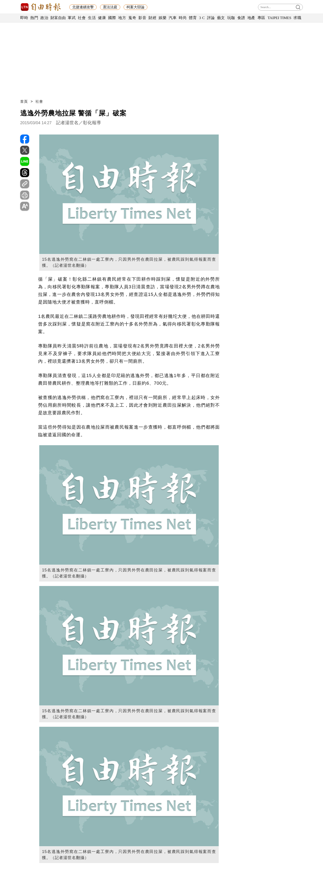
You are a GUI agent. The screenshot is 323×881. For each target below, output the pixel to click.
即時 (24, 18)
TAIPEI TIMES (279, 18)
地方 (122, 18)
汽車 (173, 18)
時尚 (183, 18)
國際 (112, 18)
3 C (202, 18)
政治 (44, 18)
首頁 (24, 101)
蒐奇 (132, 18)
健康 (102, 18)
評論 (211, 18)
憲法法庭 (110, 7)
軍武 (72, 18)
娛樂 (162, 18)
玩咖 (231, 18)
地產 (251, 18)
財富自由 (57, 18)
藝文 (221, 18)
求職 (297, 18)
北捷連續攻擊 (83, 7)
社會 (82, 18)
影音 (142, 18)
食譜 (241, 18)
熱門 (34, 18)
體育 (193, 18)
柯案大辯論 (135, 7)
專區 (261, 18)
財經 (152, 18)
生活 (92, 18)
